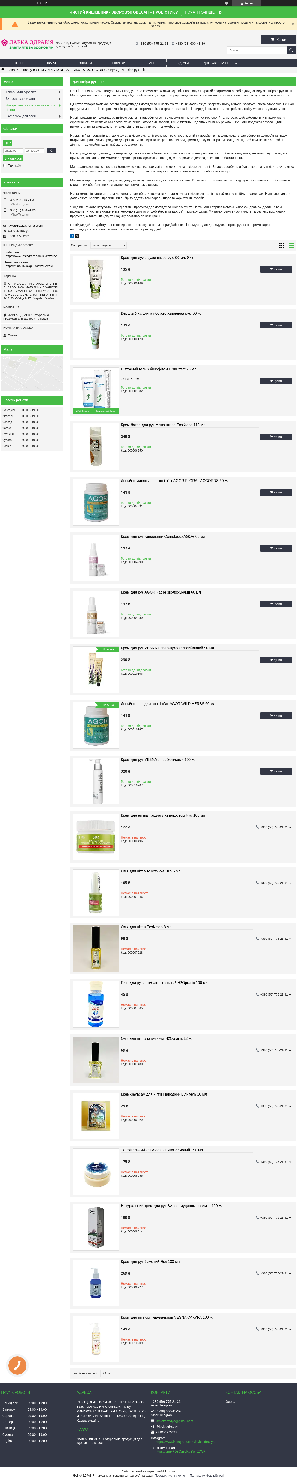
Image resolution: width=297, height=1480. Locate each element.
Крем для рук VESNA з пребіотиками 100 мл (158, 760)
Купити (278, 269)
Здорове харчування (21, 98)
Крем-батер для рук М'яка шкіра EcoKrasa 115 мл (163, 425)
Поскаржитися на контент (171, 1475)
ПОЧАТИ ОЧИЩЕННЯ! (204, 12)
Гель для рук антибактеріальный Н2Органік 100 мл (164, 983)
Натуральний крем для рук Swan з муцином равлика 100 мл (172, 1206)
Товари (50, 63)
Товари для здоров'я (21, 92)
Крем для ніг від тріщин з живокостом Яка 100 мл (163, 815)
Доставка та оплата (220, 63)
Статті (150, 63)
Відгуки (183, 63)
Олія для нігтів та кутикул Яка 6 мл (151, 871)
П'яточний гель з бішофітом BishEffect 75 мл (158, 369)
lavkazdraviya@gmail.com (25, 225)
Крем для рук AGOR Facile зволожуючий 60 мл (161, 592)
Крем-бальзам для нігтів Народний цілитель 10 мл (164, 1094)
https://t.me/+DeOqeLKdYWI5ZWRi (29, 266)
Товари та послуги (21, 70)
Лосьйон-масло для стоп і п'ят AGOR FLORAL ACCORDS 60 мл (175, 481)
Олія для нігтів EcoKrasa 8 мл (146, 927)
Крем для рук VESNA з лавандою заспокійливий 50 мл (167, 648)
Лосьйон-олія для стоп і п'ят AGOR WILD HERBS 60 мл (168, 704)
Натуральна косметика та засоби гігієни (30, 107)
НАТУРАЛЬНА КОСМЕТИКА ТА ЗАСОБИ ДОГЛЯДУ (76, 70)
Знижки (85, 63)
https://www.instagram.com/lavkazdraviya (33, 256)
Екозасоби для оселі (21, 116)
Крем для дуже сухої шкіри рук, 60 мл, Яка (157, 258)
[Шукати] (291, 50)
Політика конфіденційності (207, 1475)
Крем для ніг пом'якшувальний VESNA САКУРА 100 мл (168, 1317)
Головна (17, 63)
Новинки (118, 63)
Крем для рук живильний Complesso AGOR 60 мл (163, 536)
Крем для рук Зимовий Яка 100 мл (150, 1262)
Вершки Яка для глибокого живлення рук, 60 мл (161, 313)
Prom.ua (170, 1471)
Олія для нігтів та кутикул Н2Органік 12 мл (157, 1038)
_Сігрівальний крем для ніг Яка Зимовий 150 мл (162, 1150)
